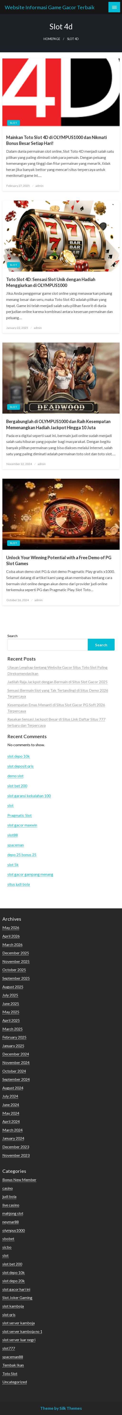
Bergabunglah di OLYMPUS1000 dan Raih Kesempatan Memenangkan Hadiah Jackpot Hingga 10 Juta (58, 424)
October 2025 (14, 969)
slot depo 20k (13, 1280)
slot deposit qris (20, 766)
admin (39, 185)
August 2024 (12, 1087)
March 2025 (12, 1029)
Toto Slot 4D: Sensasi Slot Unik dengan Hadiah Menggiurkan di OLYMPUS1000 (50, 282)
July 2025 (10, 995)
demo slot (15, 775)
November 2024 (15, 1062)
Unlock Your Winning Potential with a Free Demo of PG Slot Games (58, 560)
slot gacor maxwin (22, 825)
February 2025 (14, 1037)
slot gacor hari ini (16, 1289)
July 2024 (10, 1096)
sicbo (6, 1247)
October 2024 (14, 1071)
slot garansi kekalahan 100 (29, 795)
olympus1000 (13, 1230)
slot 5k (13, 864)
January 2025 (13, 1045)
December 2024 (15, 1054)
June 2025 (10, 1003)
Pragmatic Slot (19, 815)
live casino (10, 1205)
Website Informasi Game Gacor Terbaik (50, 7)
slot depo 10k (18, 756)
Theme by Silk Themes (61, 1408)
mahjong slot (12, 1213)
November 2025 (15, 961)
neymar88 (10, 1221)
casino (7, 1188)
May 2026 (10, 927)
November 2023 (15, 1155)
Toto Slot (9, 1373)
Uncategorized (14, 1381)
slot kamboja (13, 1306)
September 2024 (16, 1079)
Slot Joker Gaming (17, 1297)
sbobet (8, 1238)
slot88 (12, 835)
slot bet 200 (17, 785)
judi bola (9, 1196)
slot (13, 122)
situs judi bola (18, 884)
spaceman (15, 845)
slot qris (8, 1314)
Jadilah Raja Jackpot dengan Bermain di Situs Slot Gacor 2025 (57, 681)
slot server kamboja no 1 (22, 1331)
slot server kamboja (18, 1323)
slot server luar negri (18, 1339)
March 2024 (12, 1130)
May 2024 (10, 1113)
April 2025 (11, 1020)
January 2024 (13, 1138)
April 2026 (11, 936)
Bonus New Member (19, 1179)
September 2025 (16, 978)
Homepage (52, 39)
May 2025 (10, 1011)
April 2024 (11, 1121)
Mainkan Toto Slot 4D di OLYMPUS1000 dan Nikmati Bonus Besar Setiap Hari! (56, 140)
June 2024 (10, 1104)
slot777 (8, 1348)
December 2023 (15, 1146)
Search (12, 636)
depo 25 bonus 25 (21, 854)
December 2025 (15, 953)
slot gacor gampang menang (30, 874)
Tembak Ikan (13, 1365)
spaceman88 (12, 1356)
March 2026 (12, 944)
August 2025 (12, 986)
